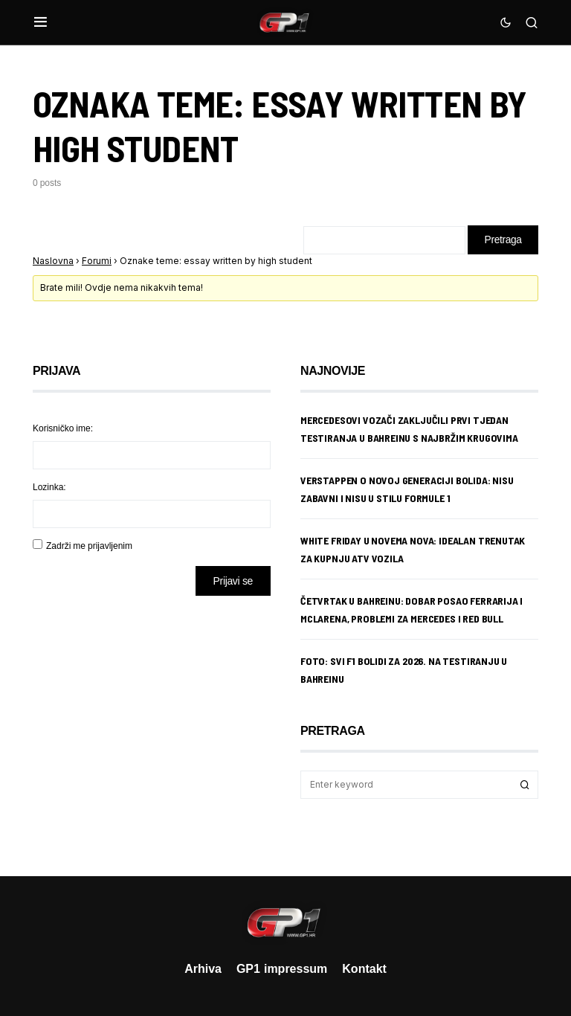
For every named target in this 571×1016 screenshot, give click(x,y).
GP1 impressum (281, 968)
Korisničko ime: (63, 428)
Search (525, 785)
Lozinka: (49, 487)
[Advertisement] (152, 725)
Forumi (97, 261)
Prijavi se (233, 581)
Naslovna (53, 261)
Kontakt (364, 968)
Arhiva (203, 968)
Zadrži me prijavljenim (89, 546)
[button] (40, 22)
